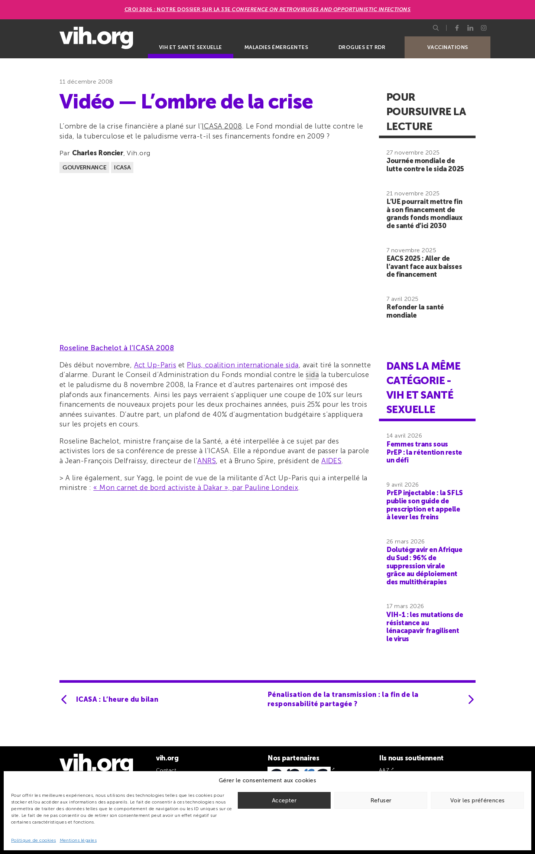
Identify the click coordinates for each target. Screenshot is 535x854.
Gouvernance (84, 167)
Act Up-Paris (155, 365)
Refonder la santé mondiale (415, 311)
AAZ (384, 770)
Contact (166, 770)
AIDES (331, 461)
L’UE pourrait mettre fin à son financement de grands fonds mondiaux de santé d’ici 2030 (424, 214)
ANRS (206, 461)
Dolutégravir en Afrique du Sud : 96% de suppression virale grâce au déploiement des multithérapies (424, 566)
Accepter (284, 800)
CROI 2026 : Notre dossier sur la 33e (267, 9)
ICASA (122, 167)
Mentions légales (78, 840)
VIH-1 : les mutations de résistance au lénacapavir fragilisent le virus (424, 627)
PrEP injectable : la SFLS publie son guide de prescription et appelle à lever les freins (424, 505)
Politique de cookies (33, 840)
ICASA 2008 (222, 126)
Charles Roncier (97, 153)
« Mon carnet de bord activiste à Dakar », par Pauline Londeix (195, 487)
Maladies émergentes (276, 47)
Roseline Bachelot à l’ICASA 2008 (116, 348)
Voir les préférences (477, 800)
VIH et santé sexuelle (190, 47)
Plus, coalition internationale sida (243, 365)
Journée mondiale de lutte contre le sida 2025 (425, 165)
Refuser (381, 800)
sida (312, 374)
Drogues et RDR (362, 47)
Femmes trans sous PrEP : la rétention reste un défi (424, 452)
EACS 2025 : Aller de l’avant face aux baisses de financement (424, 266)
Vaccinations (447, 47)
